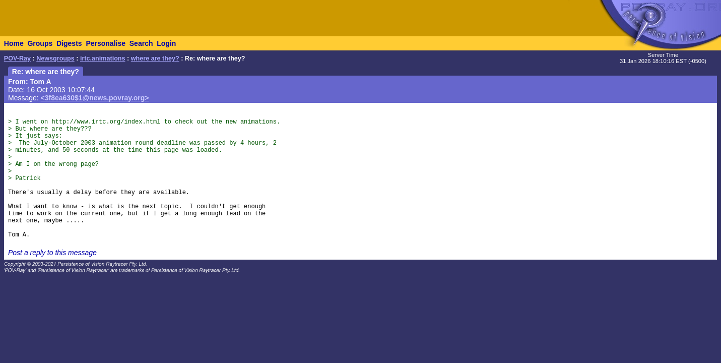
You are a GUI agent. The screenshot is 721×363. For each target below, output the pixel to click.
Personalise (105, 43)
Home (14, 43)
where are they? (155, 58)
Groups (39, 43)
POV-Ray (17, 58)
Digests (69, 43)
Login (166, 43)
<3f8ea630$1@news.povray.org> (95, 98)
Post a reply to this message (52, 253)
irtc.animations (102, 58)
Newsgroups (55, 58)
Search (141, 43)
